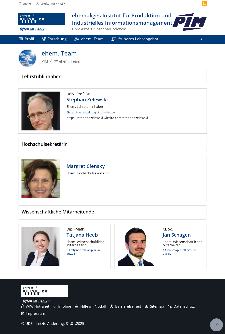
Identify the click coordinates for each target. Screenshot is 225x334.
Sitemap (154, 306)
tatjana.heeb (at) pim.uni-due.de (83, 251)
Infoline (62, 306)
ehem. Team (89, 39)
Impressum (33, 313)
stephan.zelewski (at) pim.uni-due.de (93, 112)
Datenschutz (181, 306)
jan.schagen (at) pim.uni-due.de (179, 251)
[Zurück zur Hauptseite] (189, 22)
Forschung (54, 39)
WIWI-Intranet (35, 306)
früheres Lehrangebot (134, 39)
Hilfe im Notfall (90, 306)
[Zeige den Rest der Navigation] (200, 39)
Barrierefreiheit (125, 306)
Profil (26, 39)
